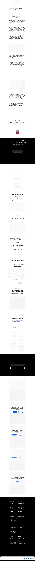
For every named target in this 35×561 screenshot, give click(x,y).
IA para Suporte (20, 527)
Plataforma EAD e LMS (21, 508)
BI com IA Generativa (13, 528)
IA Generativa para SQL (13, 531)
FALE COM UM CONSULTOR (17, 364)
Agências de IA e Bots (13, 544)
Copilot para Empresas (21, 526)
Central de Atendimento (21, 519)
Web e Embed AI (17, 257)
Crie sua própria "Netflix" (21, 503)
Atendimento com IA (21, 517)
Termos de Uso (12, 516)
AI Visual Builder (17, 288)
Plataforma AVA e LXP (21, 507)
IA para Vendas (20, 528)
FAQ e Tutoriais (12, 515)
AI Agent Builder (12, 526)
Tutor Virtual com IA (13, 527)
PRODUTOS (12, 501)
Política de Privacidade (13, 517)
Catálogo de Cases (12, 519)
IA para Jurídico (20, 531)
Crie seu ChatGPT (20, 513)
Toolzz (11, 503)
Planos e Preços (12, 513)
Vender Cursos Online (21, 505)
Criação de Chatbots (21, 516)
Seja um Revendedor (13, 521)
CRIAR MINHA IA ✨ (17, 266)
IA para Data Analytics (21, 532)
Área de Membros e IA (21, 504)
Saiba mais (17, 388)
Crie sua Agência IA (20, 515)
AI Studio (17, 192)
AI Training (17, 215)
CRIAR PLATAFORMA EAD (17, 153)
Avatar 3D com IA (12, 532)
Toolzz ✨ (11, 508)
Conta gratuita (14, 434)
